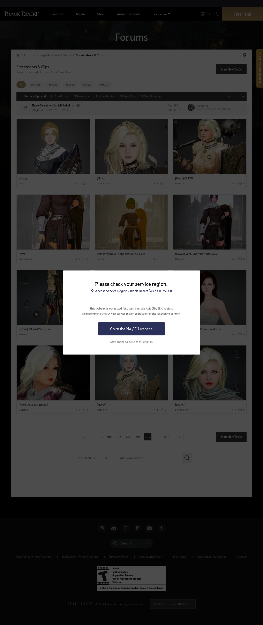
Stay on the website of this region (131, 341)
